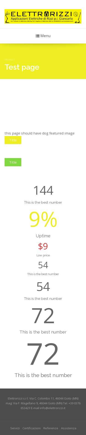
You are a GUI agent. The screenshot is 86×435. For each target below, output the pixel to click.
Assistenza (68, 428)
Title (13, 140)
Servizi (15, 428)
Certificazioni (31, 428)
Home (9, 59)
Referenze (50, 428)
